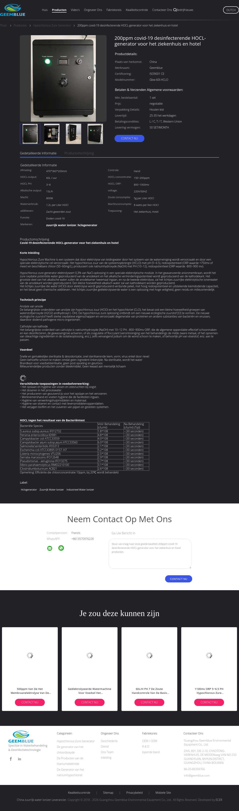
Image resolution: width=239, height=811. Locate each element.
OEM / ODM (149, 741)
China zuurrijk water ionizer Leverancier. (42, 800)
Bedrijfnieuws (184, 10)
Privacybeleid (134, 792)
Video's (75, 10)
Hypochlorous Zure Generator (76, 741)
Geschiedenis (109, 741)
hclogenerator (29, 489)
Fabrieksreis (114, 10)
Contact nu (129, 138)
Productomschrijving (79, 153)
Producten (59, 10)
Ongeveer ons (93, 10)
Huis (45, 10)
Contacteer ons (162, 10)
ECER (219, 800)
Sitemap (108, 792)
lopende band (151, 752)
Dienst (105, 746)
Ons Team (107, 752)
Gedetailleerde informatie (38, 153)
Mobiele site (163, 792)
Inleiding (106, 757)
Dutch (231, 10)
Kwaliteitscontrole (137, 10)
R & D (145, 746)
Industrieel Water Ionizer (80, 489)
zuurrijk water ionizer (52, 489)
